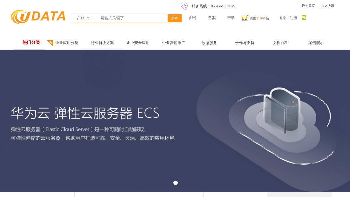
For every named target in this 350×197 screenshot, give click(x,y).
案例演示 (316, 43)
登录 (283, 18)
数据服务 (209, 43)
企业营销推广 (173, 43)
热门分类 (31, 42)
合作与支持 (244, 43)
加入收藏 (327, 6)
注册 (293, 18)
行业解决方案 (102, 43)
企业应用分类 (66, 43)
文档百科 (280, 43)
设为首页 (308, 6)
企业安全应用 (138, 43)
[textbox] (133, 18)
